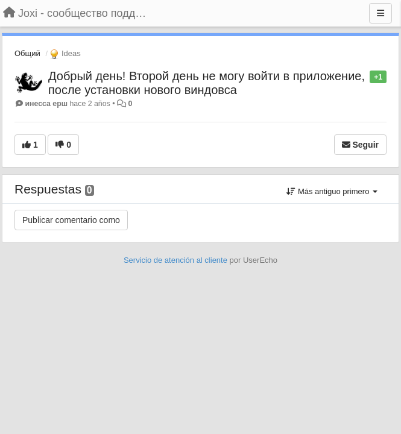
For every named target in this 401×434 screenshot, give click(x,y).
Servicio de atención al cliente (177, 260)
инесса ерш (46, 103)
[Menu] (380, 13)
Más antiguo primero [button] (331, 191)
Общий (27, 53)
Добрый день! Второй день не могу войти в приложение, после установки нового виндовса (206, 82)
